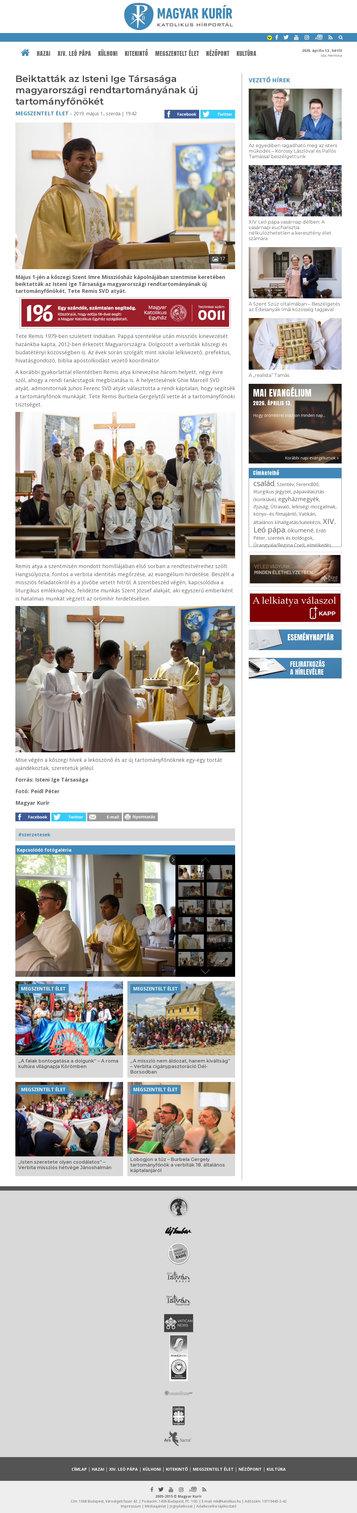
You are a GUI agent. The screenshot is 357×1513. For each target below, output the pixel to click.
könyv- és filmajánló (274, 514)
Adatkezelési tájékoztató (216, 1506)
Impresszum (131, 1506)
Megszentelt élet (177, 53)
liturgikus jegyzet (272, 491)
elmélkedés (319, 545)
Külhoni (108, 53)
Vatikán (307, 514)
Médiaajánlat (155, 1506)
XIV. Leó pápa (74, 53)
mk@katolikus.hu (227, 1501)
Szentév (285, 484)
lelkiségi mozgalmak (314, 506)
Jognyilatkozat (181, 1506)
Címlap (79, 1469)
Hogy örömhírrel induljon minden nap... (289, 402)
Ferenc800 (307, 484)
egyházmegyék (298, 499)
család (263, 483)
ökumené (301, 530)
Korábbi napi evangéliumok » (312, 458)
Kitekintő (136, 53)
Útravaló (279, 506)
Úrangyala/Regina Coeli (279, 545)
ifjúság (260, 506)
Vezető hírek (269, 80)
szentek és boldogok (290, 538)
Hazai (44, 53)
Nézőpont (218, 53)
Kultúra (247, 53)
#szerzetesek (34, 834)
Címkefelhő (266, 473)
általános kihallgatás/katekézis (287, 522)
